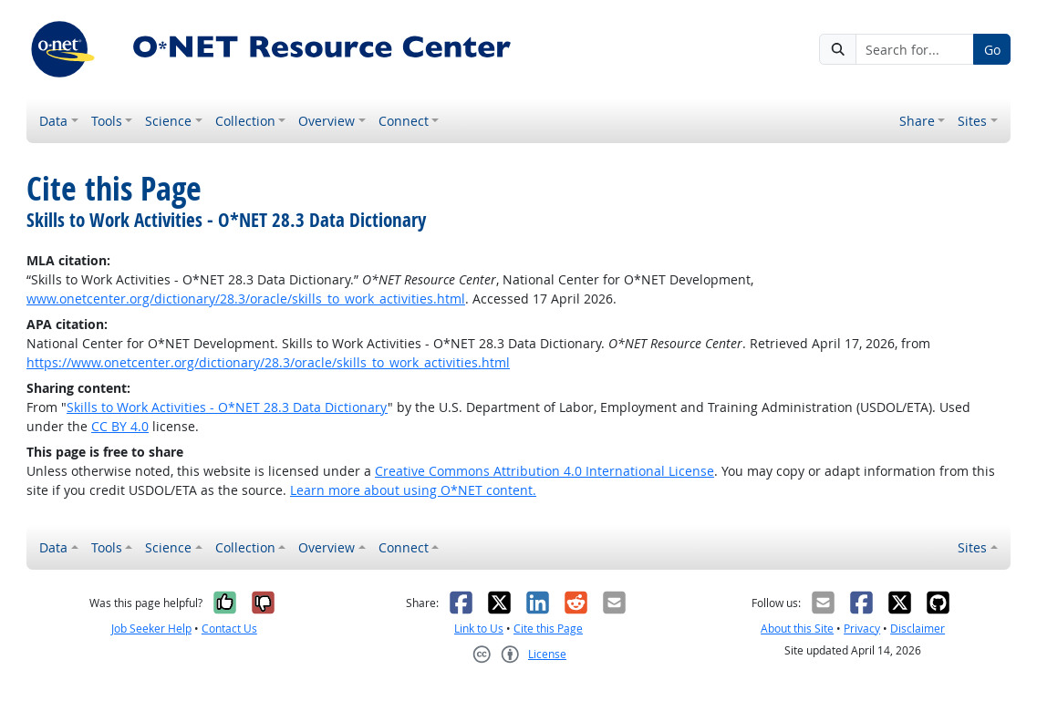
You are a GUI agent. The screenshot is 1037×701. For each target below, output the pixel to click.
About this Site (797, 628)
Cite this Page (548, 628)
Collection (245, 120)
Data (53, 120)
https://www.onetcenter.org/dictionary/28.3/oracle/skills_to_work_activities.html (268, 362)
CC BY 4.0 (120, 426)
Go (992, 49)
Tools (106, 120)
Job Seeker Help (151, 628)
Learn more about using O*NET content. (413, 490)
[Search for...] (915, 49)
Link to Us (478, 628)
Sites (972, 120)
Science (168, 120)
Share (917, 120)
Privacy (862, 628)
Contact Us (229, 628)
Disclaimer (917, 628)
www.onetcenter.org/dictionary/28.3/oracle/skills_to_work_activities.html (245, 298)
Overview (326, 120)
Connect (404, 120)
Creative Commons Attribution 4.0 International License (544, 470)
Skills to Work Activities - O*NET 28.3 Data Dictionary (227, 407)
